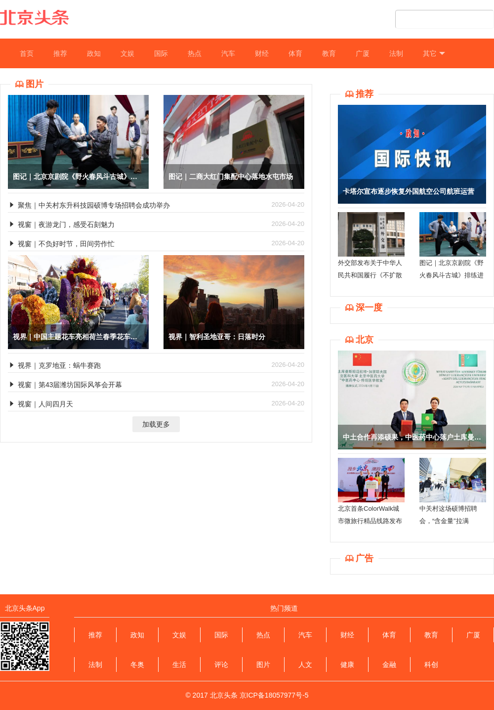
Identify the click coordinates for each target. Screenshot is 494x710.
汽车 (228, 53)
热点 (195, 53)
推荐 (60, 53)
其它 (434, 53)
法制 (396, 53)
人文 (305, 664)
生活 (179, 664)
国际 (161, 53)
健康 (347, 664)
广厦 (363, 53)
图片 (263, 664)
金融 (389, 664)
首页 (27, 53)
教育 (329, 53)
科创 (431, 664)
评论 (221, 664)
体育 (295, 53)
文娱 (127, 53)
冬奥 (137, 664)
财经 (262, 53)
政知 (94, 53)
